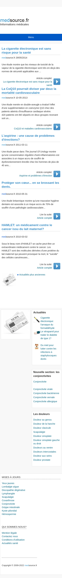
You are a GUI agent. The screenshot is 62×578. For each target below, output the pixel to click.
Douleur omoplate (42, 436)
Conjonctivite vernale (44, 397)
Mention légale (9, 533)
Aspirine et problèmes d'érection (35, 175)
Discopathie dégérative (13, 490)
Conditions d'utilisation (13, 539)
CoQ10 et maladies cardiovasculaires (33, 128)
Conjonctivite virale (43, 389)
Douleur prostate (41, 460)
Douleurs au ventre (43, 447)
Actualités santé (10, 543)
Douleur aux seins (42, 455)
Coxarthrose (8, 500)
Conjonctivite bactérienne (46, 393)
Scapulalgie (39, 432)
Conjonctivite (40, 381)
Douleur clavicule (42, 428)
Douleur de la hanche (44, 423)
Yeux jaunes (8, 483)
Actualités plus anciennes (32, 274)
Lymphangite (8, 493)
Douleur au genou (42, 419)
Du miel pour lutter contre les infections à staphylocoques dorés (49, 352)
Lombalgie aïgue (10, 486)
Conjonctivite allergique (45, 401)
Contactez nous (10, 536)
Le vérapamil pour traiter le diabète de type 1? (50, 335)
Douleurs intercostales (44, 451)
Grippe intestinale (11, 507)
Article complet (44, 218)
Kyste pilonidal (9, 510)
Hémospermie (9, 514)
